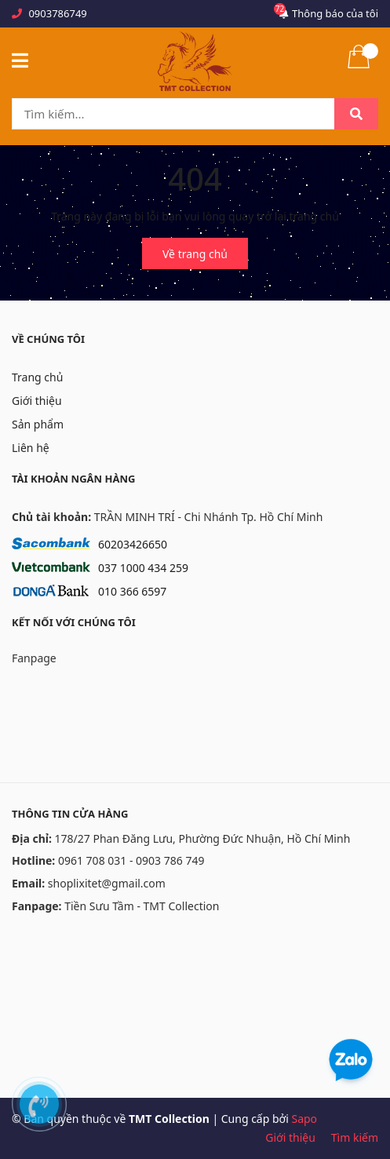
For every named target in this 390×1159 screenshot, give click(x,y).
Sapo (304, 1118)
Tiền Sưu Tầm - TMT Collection (141, 905)
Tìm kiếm (354, 1137)
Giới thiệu (37, 400)
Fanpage (34, 658)
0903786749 (57, 13)
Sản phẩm (38, 424)
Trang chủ (37, 377)
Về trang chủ (195, 253)
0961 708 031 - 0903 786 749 (131, 860)
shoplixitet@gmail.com (107, 883)
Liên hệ (30, 447)
